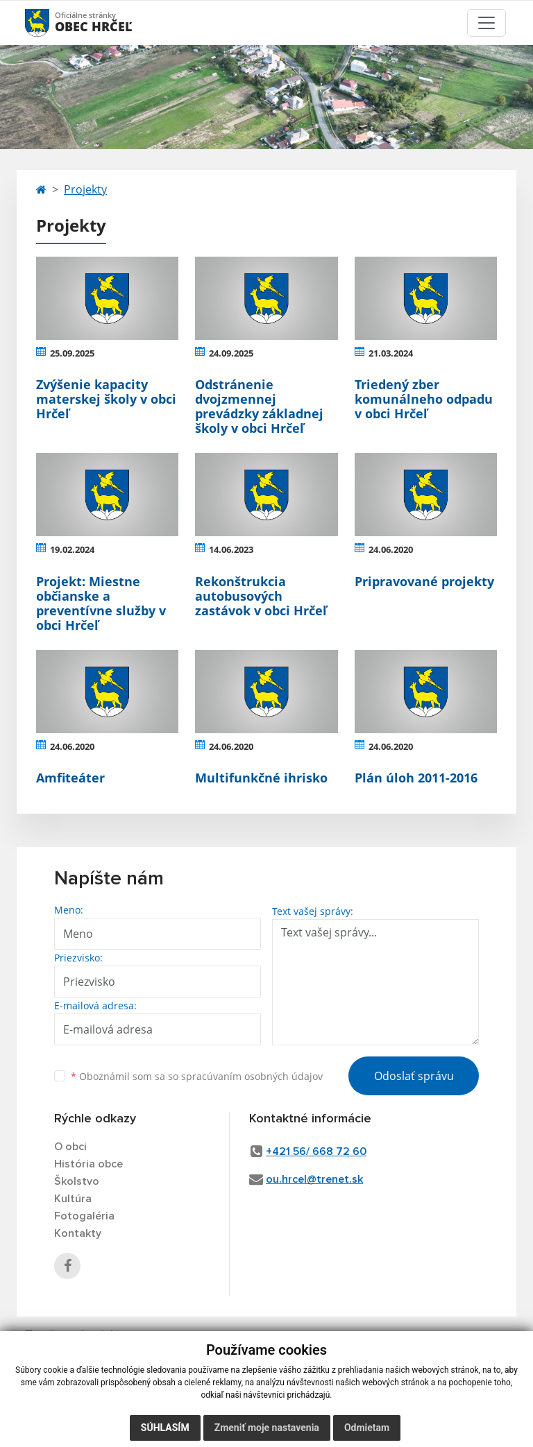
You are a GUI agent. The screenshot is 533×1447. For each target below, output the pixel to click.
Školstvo (76, 1181)
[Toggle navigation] (486, 23)
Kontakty (77, 1233)
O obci (70, 1146)
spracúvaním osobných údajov (252, 1076)
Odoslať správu (414, 1076)
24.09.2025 (231, 353)
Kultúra (73, 1198)
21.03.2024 (391, 353)
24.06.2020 (391, 549)
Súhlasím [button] (165, 1427)
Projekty (85, 189)
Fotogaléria (84, 1216)
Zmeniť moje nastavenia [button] (266, 1427)
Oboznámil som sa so (197, 1076)
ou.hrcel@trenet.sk (314, 1179)
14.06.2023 (231, 549)
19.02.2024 (72, 549)
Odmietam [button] (366, 1427)
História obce (88, 1164)
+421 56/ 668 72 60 (316, 1151)
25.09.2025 (72, 353)
